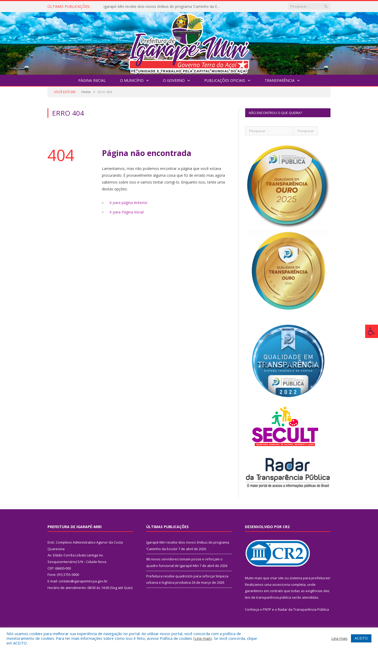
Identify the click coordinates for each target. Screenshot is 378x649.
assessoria (281, 584)
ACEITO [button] (361, 638)
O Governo (174, 80)
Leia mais (203, 638)
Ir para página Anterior (128, 202)
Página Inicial (92, 80)
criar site (277, 578)
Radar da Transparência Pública (303, 609)
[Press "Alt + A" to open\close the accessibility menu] (371, 331)
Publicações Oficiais (224, 80)
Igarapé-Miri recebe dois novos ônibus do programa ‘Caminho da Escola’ (163, 6)
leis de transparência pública (268, 597)
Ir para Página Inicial (126, 212)
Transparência (280, 80)
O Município (132, 80)
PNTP (267, 609)
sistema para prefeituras (309, 578)
